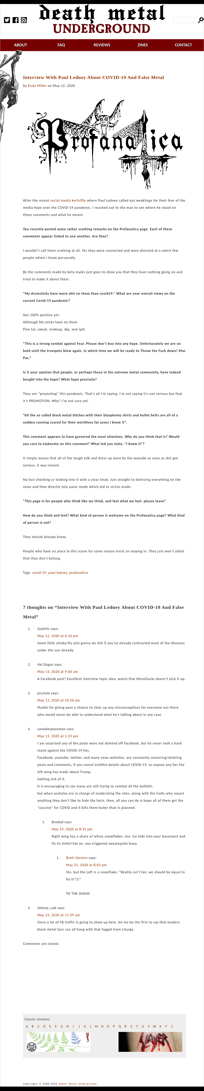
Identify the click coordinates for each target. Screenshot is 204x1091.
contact (183, 45)
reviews (102, 45)
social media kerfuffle (68, 200)
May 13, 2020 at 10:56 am (58, 700)
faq (61, 45)
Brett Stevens (77, 858)
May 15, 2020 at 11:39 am (58, 915)
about (20, 45)
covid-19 (39, 572)
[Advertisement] (107, 63)
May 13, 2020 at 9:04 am (57, 671)
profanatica (78, 572)
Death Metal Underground (78, 1084)
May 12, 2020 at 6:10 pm (57, 636)
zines (142, 45)
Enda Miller (37, 86)
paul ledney (57, 572)
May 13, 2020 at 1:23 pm (57, 736)
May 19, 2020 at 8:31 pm (72, 829)
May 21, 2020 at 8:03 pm (86, 865)
